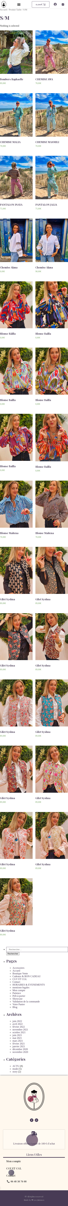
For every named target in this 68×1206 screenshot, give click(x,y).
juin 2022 (17, 1021)
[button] (19, 4)
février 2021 (18, 1043)
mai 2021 (17, 1038)
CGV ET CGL (19, 979)
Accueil (3, 9)
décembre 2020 (20, 1049)
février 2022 (18, 1026)
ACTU (15, 1066)
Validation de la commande (26, 1001)
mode (15, 1068)
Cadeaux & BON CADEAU (26, 976)
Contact (16, 982)
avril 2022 (17, 1024)
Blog (14, 1007)
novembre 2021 (20, 1029)
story (14, 1071)
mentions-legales (20, 987)
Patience (16, 993)
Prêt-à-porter (18, 996)
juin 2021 (17, 1035)
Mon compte (18, 990)
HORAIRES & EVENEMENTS (28, 984)
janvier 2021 (18, 1046)
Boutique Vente (20, 973)
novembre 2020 (20, 1052)
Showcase (17, 998)
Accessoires (18, 968)
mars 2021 (17, 1040)
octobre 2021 (19, 1032)
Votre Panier (18, 1004)
